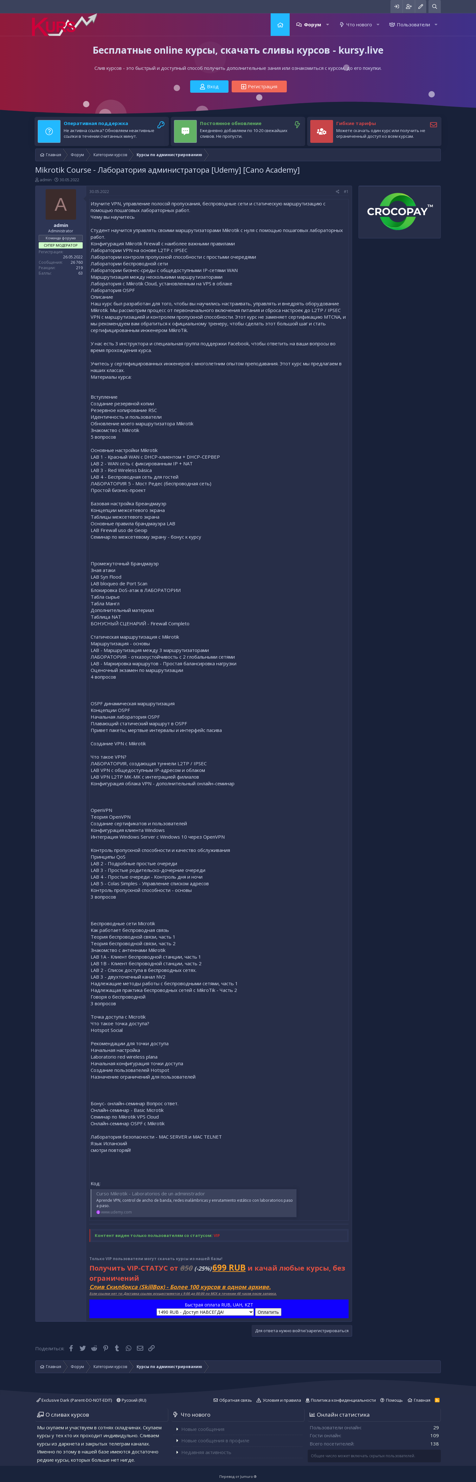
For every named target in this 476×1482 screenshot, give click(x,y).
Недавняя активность (206, 1452)
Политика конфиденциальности (343, 1400)
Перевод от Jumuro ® (238, 1476)
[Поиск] (434, 6)
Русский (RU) (131, 1400)
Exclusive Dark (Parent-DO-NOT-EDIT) (74, 1400)
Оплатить (268, 1312)
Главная (280, 24)
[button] (327, 24)
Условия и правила (282, 1400)
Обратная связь (235, 1400)
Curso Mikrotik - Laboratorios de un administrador (150, 1193)
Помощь (394, 1400)
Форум (312, 24)
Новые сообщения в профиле (215, 1440)
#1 (346, 191)
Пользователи (413, 24)
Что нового (359, 24)
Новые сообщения (202, 1429)
